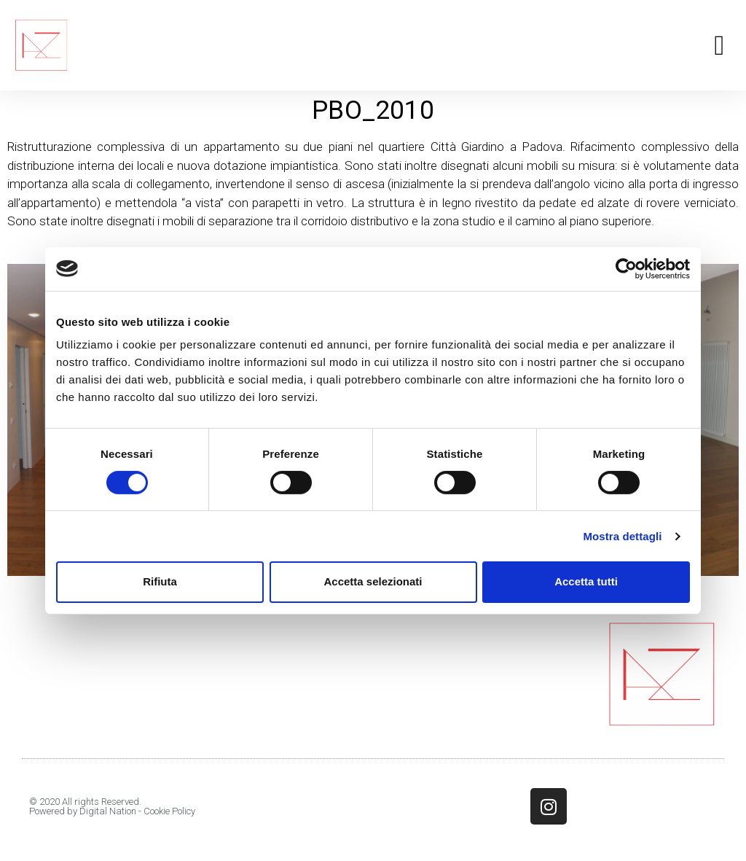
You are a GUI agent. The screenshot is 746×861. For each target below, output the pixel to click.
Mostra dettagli (622, 536)
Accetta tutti (586, 581)
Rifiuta (160, 581)
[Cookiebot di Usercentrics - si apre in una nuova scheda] (626, 268)
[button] (719, 45)
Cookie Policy (169, 811)
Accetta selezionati (372, 581)
